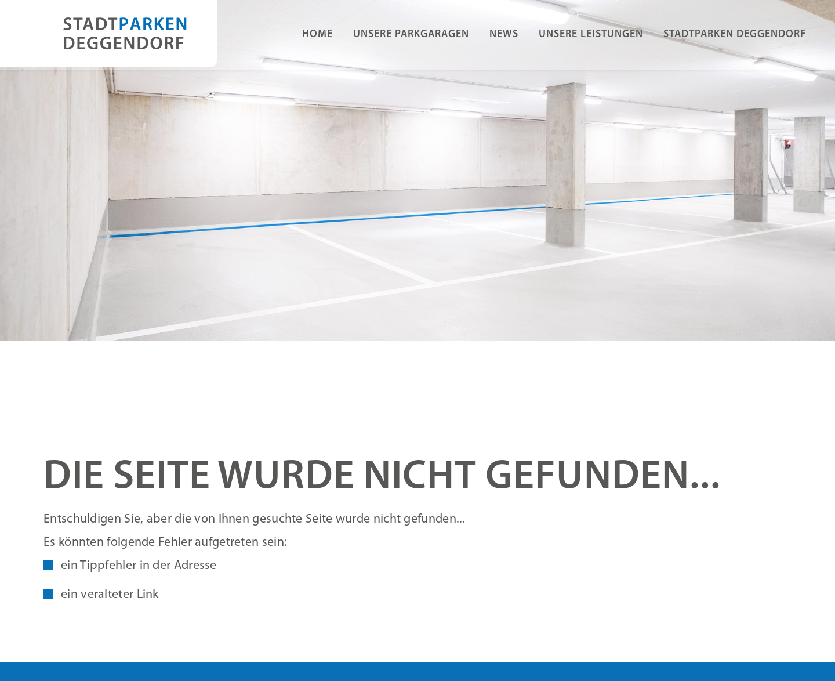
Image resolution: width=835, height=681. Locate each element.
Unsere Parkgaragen (411, 34)
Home (317, 34)
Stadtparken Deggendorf (734, 34)
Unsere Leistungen (591, 34)
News (503, 34)
